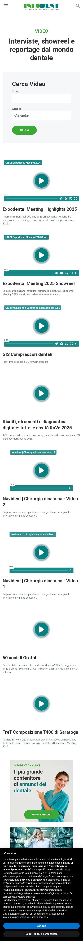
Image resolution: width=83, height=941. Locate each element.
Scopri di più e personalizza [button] (41, 934)
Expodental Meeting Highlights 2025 (40, 209)
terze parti (56, 873)
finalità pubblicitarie (13, 889)
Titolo (15, 91)
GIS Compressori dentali (27, 354)
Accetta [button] (41, 925)
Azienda (16, 108)
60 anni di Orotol (19, 657)
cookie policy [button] (63, 869)
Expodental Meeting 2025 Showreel (39, 283)
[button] (78, 853)
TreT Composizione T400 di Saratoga (40, 732)
